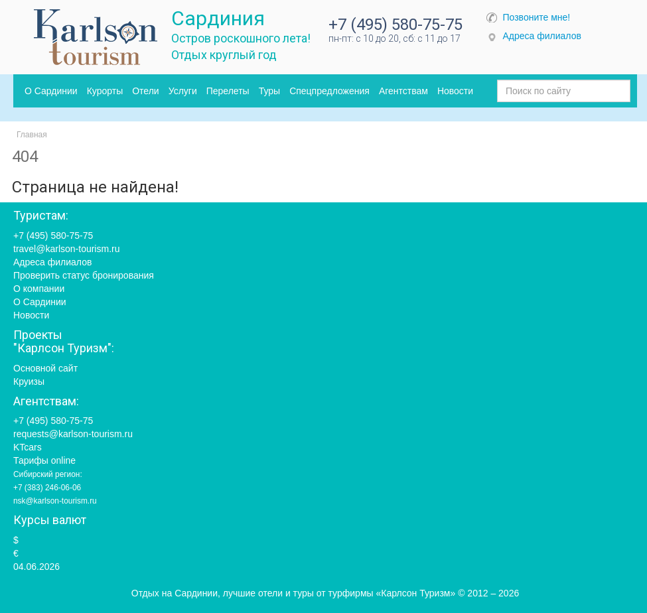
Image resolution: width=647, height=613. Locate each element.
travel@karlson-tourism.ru (66, 248)
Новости (455, 91)
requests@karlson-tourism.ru (73, 434)
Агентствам (403, 91)
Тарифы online (44, 460)
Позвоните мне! (537, 17)
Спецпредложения (329, 91)
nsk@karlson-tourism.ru (55, 501)
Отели (145, 91)
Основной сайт (45, 368)
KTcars (27, 447)
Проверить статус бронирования (83, 275)
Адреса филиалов (542, 36)
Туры (269, 91)
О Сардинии (51, 91)
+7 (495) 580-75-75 (395, 24)
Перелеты (228, 91)
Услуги (183, 91)
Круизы (28, 381)
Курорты (105, 91)
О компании (38, 288)
